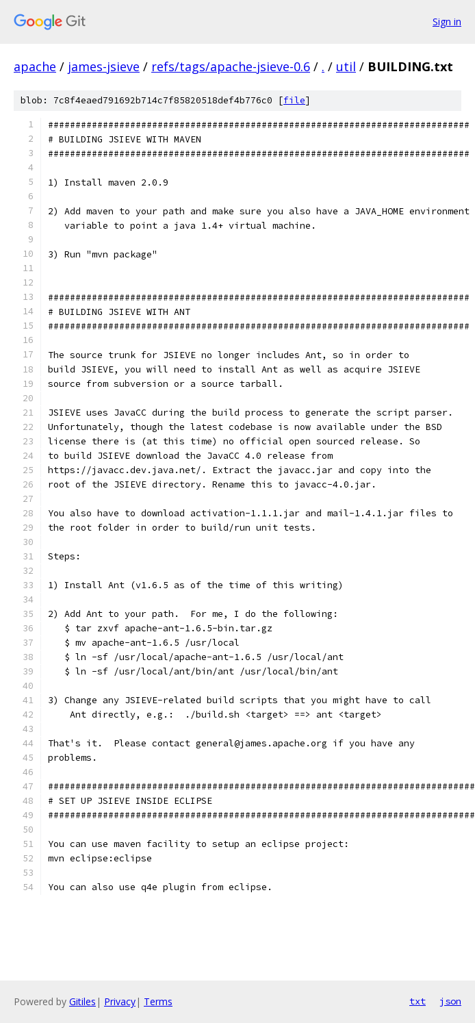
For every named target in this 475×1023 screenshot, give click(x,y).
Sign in (447, 21)
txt (417, 1001)
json (450, 1001)
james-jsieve (104, 66)
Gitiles (82, 1001)
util (346, 66)
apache (35, 66)
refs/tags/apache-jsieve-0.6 (230, 66)
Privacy (120, 1001)
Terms (158, 1001)
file (294, 100)
